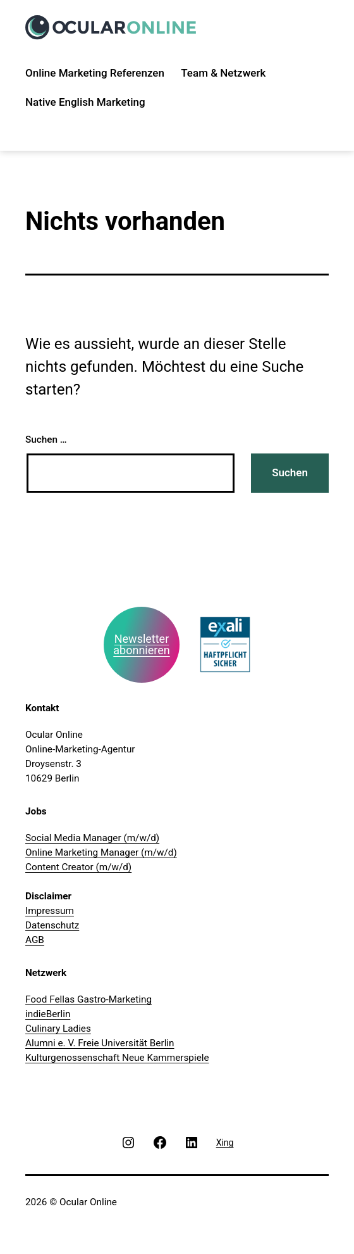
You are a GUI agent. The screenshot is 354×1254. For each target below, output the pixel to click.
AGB (34, 940)
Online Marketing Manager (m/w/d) (101, 852)
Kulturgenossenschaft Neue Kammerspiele (117, 1057)
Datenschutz (52, 925)
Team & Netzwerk (223, 72)
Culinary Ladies (58, 1028)
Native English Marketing (85, 102)
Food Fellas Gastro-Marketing (88, 999)
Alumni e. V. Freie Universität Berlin (99, 1043)
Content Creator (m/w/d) (78, 867)
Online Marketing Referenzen (94, 72)
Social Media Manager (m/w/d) (92, 838)
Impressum (49, 910)
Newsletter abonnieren (141, 644)
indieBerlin (47, 1014)
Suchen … (46, 439)
